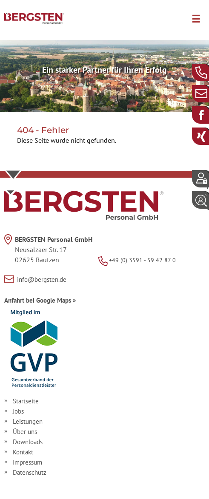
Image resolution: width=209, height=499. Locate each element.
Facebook (208, 115)
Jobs (18, 411)
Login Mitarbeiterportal (208, 182)
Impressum (27, 462)
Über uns (25, 432)
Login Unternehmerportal (208, 204)
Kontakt (23, 452)
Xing (208, 136)
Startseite (26, 401)
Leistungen (28, 421)
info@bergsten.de (208, 93)
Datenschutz (29, 472)
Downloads (28, 442)
